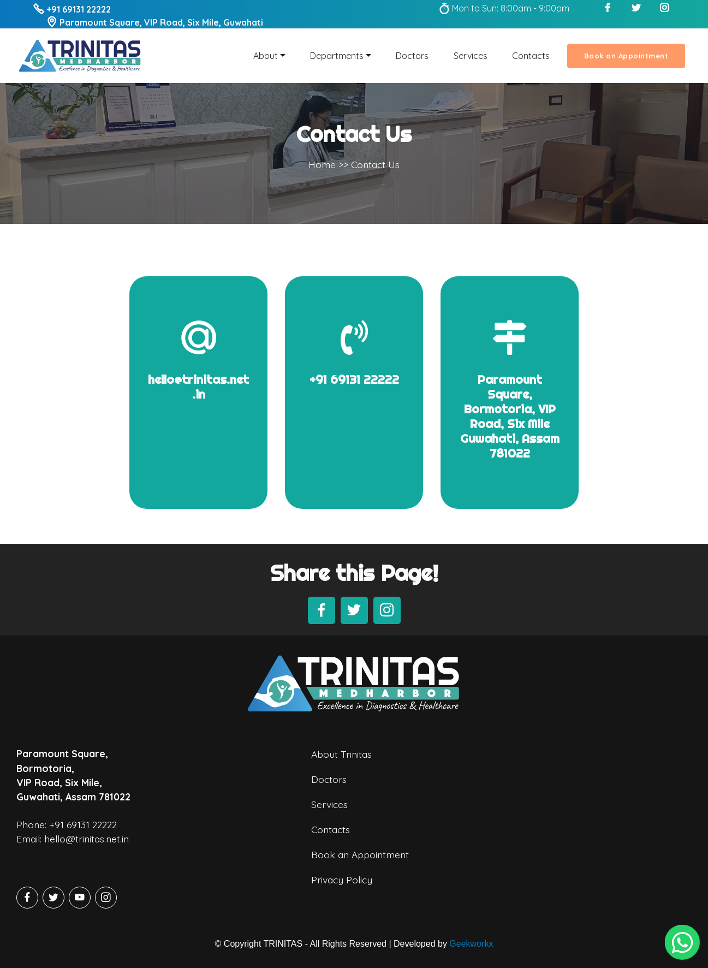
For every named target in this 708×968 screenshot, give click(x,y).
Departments (337, 55)
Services (470, 55)
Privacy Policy (341, 895)
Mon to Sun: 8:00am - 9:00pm (504, 8)
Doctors (412, 55)
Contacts (531, 55)
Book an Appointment (626, 55)
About (265, 55)
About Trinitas (341, 770)
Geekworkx (471, 943)
